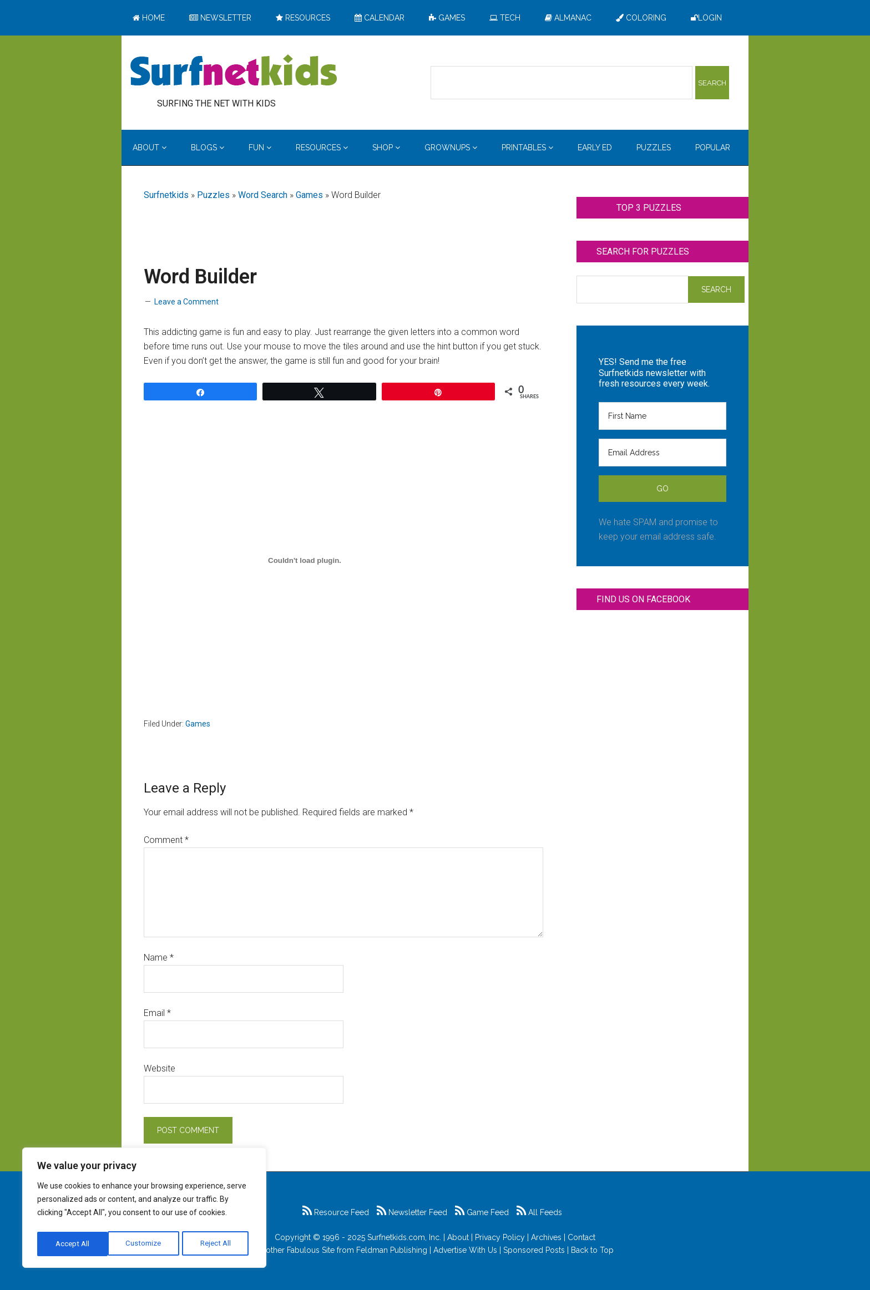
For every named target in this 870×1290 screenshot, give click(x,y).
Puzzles (213, 195)
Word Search (262, 195)
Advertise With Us (465, 1250)
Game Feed (482, 1212)
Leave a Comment (186, 301)
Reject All (145, 1244)
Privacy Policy (500, 1237)
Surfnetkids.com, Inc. (404, 1237)
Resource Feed (335, 1212)
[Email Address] (662, 452)
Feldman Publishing (391, 1250)
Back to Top (592, 1250)
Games (309, 195)
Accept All (217, 1244)
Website (159, 1068)
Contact (581, 1237)
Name (159, 957)
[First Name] (662, 416)
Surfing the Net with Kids (233, 72)
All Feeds (539, 1212)
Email (157, 1013)
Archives (546, 1237)
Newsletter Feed (412, 1212)
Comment (166, 840)
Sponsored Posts (534, 1250)
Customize (73, 1244)
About (458, 1237)
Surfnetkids (166, 195)
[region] (144, 1209)
